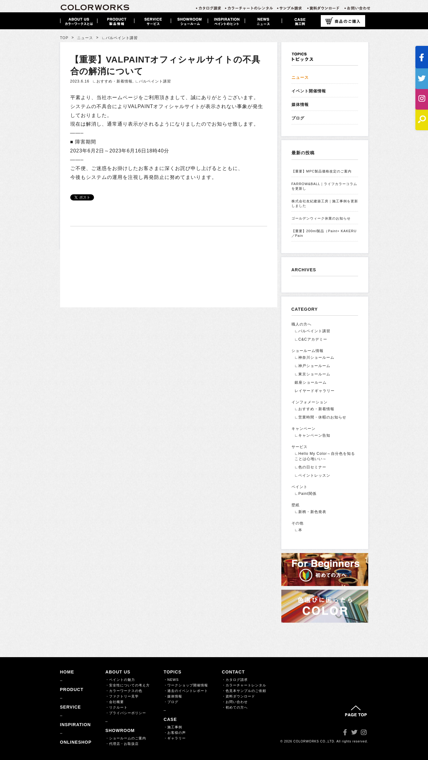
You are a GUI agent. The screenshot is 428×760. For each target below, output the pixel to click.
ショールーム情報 (307, 351)
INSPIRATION (75, 724)
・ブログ (171, 702)
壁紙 (295, 505)
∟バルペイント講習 (153, 81)
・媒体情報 (173, 696)
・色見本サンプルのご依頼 (244, 691)
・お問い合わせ (235, 702)
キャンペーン (303, 428)
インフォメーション (309, 402)
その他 (297, 523)
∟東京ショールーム (313, 374)
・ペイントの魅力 (120, 679)
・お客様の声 (175, 732)
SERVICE (70, 707)
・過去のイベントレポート (186, 691)
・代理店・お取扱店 (122, 744)
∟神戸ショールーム (313, 366)
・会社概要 (114, 702)
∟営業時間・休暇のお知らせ (321, 417)
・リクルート (116, 707)
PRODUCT (72, 689)
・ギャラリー (175, 738)
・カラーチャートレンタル (244, 685)
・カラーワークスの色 (123, 691)
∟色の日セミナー (311, 467)
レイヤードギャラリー (315, 391)
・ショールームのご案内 (125, 738)
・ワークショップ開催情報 (186, 685)
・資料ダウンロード (238, 696)
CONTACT (233, 671)
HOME (67, 671)
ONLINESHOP (76, 742)
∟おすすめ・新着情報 (112, 81)
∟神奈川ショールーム (315, 357)
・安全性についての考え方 (127, 685)
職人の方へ (301, 324)
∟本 (299, 530)
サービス (299, 447)
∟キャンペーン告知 (313, 435)
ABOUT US (117, 671)
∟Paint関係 (305, 493)
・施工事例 (173, 727)
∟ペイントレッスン (313, 475)
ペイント (299, 487)
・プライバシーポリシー (125, 713)
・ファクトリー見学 (122, 696)
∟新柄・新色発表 (311, 512)
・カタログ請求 (235, 679)
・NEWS (171, 679)
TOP (64, 38)
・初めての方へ (235, 707)
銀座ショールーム (311, 382)
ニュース (85, 38)
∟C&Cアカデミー (311, 339)
